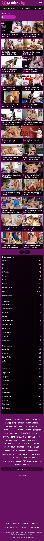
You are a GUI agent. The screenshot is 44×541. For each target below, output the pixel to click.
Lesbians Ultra (21, 340)
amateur (37, 461)
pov (18, 444)
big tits (23, 426)
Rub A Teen (21, 328)
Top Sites (7, 301)
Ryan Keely (21, 400)
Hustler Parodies (21, 320)
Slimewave (21, 313)
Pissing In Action (21, 324)
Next (26, 252)
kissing (9, 440)
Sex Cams (38, 8)
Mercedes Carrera (21, 365)
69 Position (21, 272)
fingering (8, 419)
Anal (21, 292)
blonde (31, 437)
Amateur (21, 280)
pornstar (6, 430)
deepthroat (22, 454)
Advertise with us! (11, 527)
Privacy (35, 524)
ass (38, 437)
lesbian (10, 458)
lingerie (28, 430)
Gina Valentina (21, 396)
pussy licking (32, 423)
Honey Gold (21, 377)
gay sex (21, 423)
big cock (25, 433)
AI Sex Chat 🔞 (25, 8)
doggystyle (8, 461)
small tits (10, 423)
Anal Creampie (21, 296)
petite (16, 440)
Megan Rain (21, 373)
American (21, 284)
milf (6, 447)
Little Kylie (21, 336)
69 (21, 268)
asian (18, 461)
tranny (18, 458)
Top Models (8, 346)
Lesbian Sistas (21, 332)
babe (36, 447)
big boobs (32, 458)
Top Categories (9, 257)
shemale (35, 433)
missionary (33, 451)
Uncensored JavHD (9, 8)
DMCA (24, 527)
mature (20, 430)
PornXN (21, 316)
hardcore (36, 454)
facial (6, 437)
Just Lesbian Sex (21, 305)
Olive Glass (21, 404)
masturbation (18, 437)
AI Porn (21, 276)
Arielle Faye (21, 392)
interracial (9, 444)
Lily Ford (21, 361)
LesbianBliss (19, 537)
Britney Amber (21, 357)
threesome (18, 419)
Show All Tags (22, 469)
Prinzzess (21, 388)
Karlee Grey (21, 381)
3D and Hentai (21, 260)
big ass (36, 419)
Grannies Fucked (21, 309)
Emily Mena (21, 408)
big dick (27, 461)
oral (13, 430)
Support (16, 524)
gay (25, 458)
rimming (26, 464)
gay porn (20, 447)
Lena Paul (21, 385)
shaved (18, 464)
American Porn (21, 288)
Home (7, 524)
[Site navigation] (40, 3)
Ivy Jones (21, 353)
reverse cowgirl (8, 454)
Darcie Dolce (21, 369)
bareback (37, 430)
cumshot (21, 450)
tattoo (26, 444)
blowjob (9, 450)
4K (21, 264)
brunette (11, 426)
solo (13, 447)
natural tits (11, 433)
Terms (26, 524)
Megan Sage (21, 349)
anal (28, 419)
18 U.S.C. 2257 (34, 527)
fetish (29, 447)
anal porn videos (29, 440)
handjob (33, 427)
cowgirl (35, 444)
